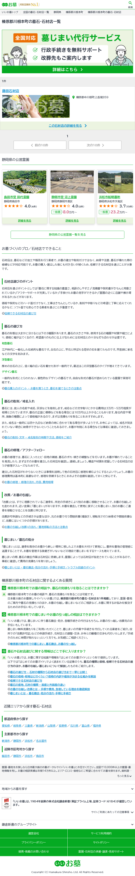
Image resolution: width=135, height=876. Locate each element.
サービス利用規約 (101, 833)
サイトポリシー (101, 842)
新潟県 (40, 725)
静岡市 (17, 741)
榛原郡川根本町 (74, 12)
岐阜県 (17, 725)
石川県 (74, 725)
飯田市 (6, 756)
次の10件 (93, 145)
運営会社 (33, 833)
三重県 (29, 725)
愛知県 (6, 725)
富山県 (86, 725)
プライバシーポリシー (33, 842)
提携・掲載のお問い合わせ (33, 851)
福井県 (97, 725)
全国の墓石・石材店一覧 (36, 12)
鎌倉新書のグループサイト (19, 824)
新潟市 (6, 741)
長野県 (63, 725)
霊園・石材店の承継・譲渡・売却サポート (101, 851)
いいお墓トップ (10, 12)
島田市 (40, 756)
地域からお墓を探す (14, 788)
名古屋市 (41, 741)
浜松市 (29, 741)
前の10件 (41, 145)
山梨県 (51, 725)
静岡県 (57, 12)
